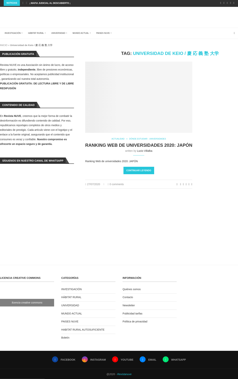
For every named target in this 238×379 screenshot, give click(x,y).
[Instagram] (223, 3)
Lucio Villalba (144, 150)
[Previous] (22, 3)
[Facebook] (220, 3)
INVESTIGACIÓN (11, 32)
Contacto (128, 296)
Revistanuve (124, 373)
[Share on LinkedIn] (183, 183)
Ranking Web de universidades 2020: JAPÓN (138, 144)
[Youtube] (227, 3)
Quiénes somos (132, 288)
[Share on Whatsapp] (186, 183)
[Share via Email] (191, 183)
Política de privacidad (135, 320)
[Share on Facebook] (180, 183)
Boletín (65, 336)
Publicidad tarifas (132, 312)
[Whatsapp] (233, 3)
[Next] (26, 3)
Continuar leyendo (138, 170)
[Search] (236, 32)
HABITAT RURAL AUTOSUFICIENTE (83, 328)
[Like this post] (177, 183)
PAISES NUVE (101, 32)
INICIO (3, 44)
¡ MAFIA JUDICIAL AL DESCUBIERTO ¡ (50, 3)
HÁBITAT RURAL (34, 32)
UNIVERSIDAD (56, 32)
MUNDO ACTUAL (79, 32)
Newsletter (129, 304)
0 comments (116, 183)
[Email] (230, 3)
